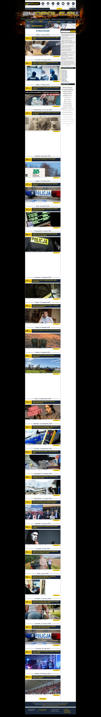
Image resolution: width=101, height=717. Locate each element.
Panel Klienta (66, 709)
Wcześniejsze (43, 698)
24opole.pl (28, 20)
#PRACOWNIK (40, 20)
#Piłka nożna (71, 123)
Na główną (63, 79)
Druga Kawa (64, 70)
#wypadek (65, 89)
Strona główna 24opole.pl (42, 709)
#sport (65, 93)
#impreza (62, 123)
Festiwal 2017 (64, 76)
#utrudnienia (67, 123)
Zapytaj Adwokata (65, 81)
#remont (64, 116)
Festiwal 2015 (64, 74)
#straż (70, 110)
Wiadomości (34, 20)
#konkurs (70, 114)
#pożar (70, 95)
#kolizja (70, 105)
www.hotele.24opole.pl (42, 710)
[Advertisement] (42, 143)
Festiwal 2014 (64, 72)
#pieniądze (72, 121)
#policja (65, 87)
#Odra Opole (70, 112)
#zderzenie (67, 97)
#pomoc (70, 116)
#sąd (73, 119)
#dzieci (68, 121)
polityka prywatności (62, 704)
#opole (65, 91)
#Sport (70, 91)
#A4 (62, 121)
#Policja (70, 89)
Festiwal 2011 (64, 71)
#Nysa (67, 116)
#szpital (67, 119)
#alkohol (63, 108)
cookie (66, 703)
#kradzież (68, 108)
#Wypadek (63, 119)
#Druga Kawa (66, 110)
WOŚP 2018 (64, 80)
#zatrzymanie (67, 99)
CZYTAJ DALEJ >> (56, 56)
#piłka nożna (65, 114)
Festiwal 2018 (64, 78)
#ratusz (72, 108)
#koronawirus (67, 101)
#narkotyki (65, 121)
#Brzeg (70, 119)
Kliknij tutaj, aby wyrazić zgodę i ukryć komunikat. (50, 705)
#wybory (64, 112)
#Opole (70, 87)
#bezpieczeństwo (67, 107)
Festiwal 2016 (64, 75)
